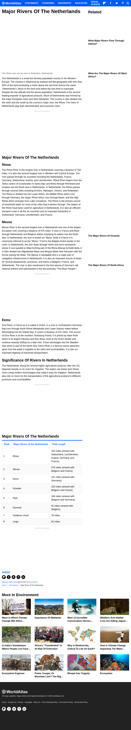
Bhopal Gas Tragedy (78, 673)
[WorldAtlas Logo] (12, 3)
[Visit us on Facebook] (9, 709)
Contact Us (12, 702)
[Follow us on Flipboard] (4, 709)
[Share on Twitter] (13, 577)
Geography (64, 3)
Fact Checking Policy (50, 702)
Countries (48, 3)
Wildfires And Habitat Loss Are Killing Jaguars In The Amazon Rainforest (114, 620)
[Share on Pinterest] (18, 577)
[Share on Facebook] (9, 577)
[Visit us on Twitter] (14, 709)
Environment (33, 582)
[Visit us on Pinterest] (19, 709)
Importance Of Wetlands (48, 617)
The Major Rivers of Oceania (103, 236)
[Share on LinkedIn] (23, 577)
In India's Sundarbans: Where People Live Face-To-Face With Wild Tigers (15, 648)
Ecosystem (106, 673)
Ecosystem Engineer (13, 673)
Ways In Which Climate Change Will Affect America (14, 620)
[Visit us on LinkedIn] (24, 709)
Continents (31, 3)
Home (4, 702)
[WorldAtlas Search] (128, 3)
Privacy (20, 702)
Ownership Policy (81, 702)
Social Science (95, 3)
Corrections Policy (66, 702)
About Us (36, 702)
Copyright (28, 702)
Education (81, 3)
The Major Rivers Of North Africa (106, 265)
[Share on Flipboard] (4, 577)
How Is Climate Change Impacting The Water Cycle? (113, 648)
